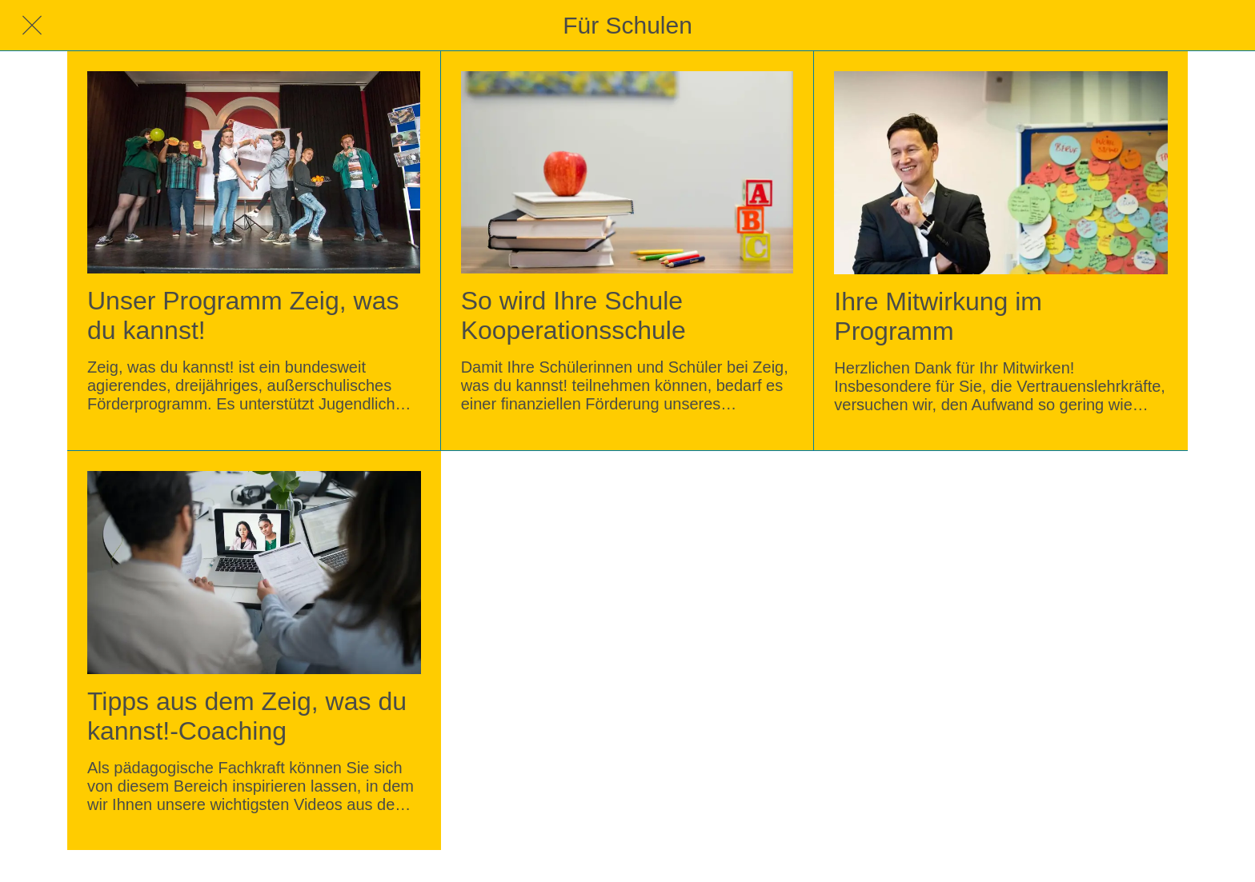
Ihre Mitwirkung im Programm (938, 316)
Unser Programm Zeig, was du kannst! (243, 315)
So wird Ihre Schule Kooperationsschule (573, 315)
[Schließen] (32, 25)
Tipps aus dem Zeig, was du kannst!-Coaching (247, 716)
